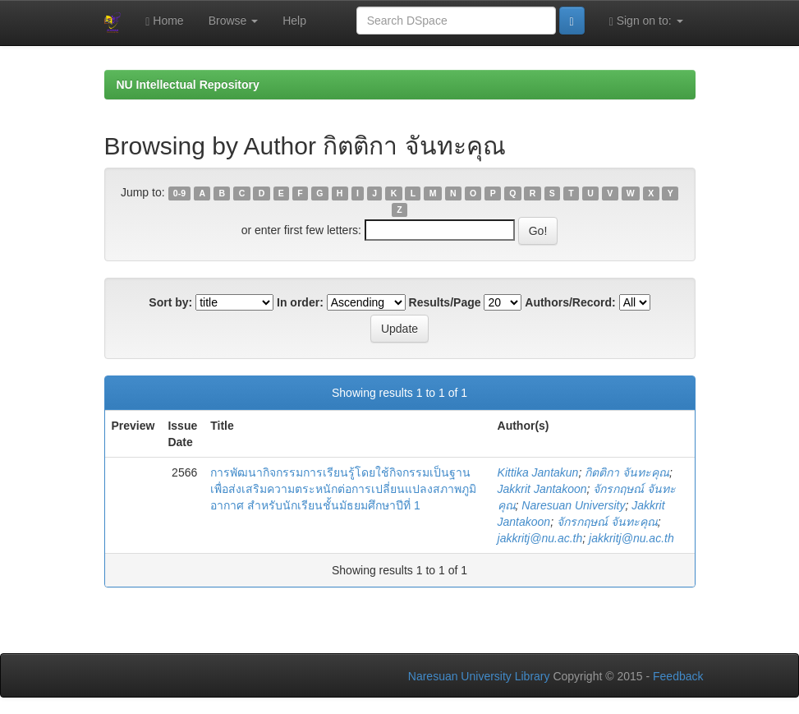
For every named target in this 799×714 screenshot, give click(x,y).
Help (294, 20)
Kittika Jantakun (538, 472)
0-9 (179, 193)
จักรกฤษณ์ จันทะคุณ (607, 521)
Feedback (678, 676)
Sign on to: (646, 21)
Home (164, 21)
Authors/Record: (570, 302)
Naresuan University (573, 505)
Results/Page (445, 302)
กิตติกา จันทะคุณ (627, 472)
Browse (234, 20)
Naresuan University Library (479, 676)
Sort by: (170, 302)
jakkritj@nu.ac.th (540, 538)
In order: (300, 302)
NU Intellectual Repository (188, 84)
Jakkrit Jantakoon (542, 488)
